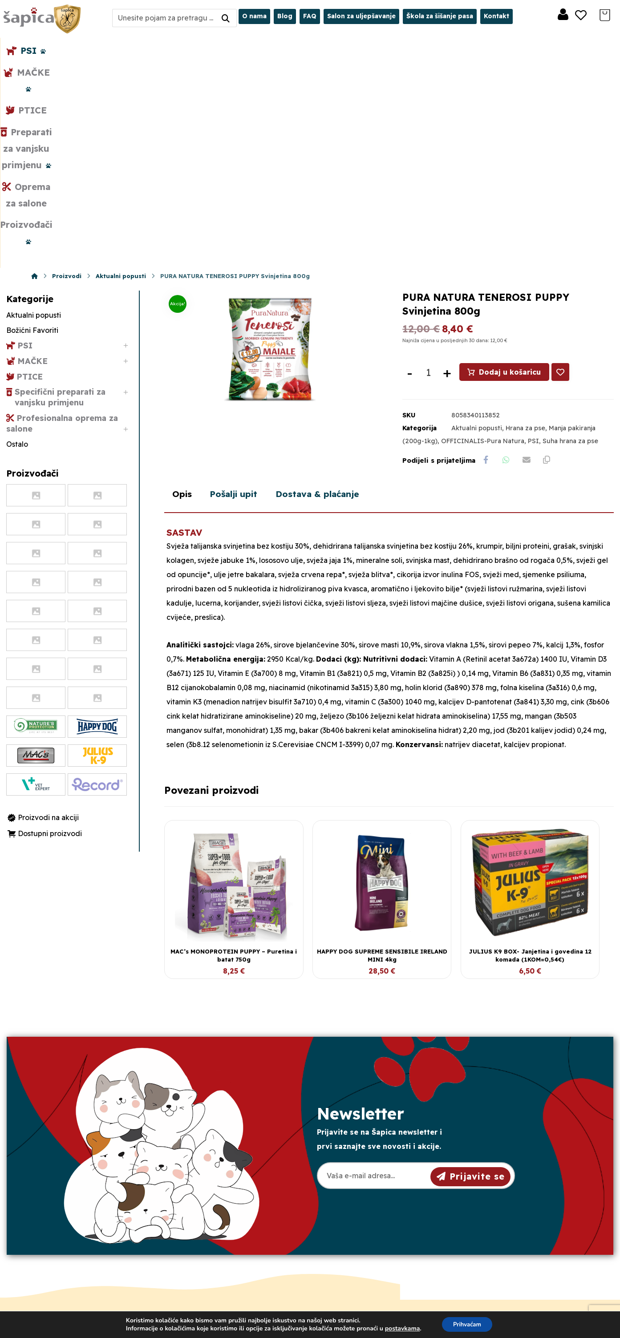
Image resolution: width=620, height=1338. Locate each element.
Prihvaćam (467, 1324)
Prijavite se (471, 1008)
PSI (533, 239)
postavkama (399, 1328)
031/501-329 (213, 1193)
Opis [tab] (184, 326)
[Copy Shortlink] (553, 259)
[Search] (226, 18)
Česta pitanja (353, 1249)
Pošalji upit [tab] (243, 326)
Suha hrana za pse (570, 239)
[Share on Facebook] (486, 259)
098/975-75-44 (217, 1210)
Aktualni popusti (476, 226)
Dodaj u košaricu (511, 170)
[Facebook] (68, 1268)
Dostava (345, 1221)
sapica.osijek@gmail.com (237, 1226)
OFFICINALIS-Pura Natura (482, 239)
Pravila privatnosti (361, 1207)
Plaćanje (345, 1235)
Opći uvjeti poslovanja (368, 1192)
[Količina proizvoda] (428, 170)
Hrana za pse (525, 226)
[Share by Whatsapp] (509, 259)
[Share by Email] (531, 259)
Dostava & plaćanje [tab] (338, 326)
